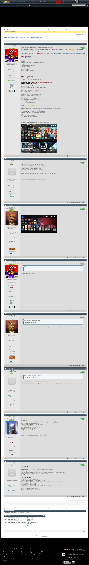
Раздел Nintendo (14, 29)
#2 (85, 158)
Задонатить (67, 2)
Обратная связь (73, 559)
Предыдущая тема (41, 503)
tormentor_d (12, 243)
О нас (66, 559)
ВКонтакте (42, 554)
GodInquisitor (12, 78)
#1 (85, 43)
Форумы (5, 556)
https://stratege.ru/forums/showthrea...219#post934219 (69, 53)
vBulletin (41, 535)
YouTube (41, 552)
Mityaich (12, 450)
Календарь (5, 554)
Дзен (40, 558)
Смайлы (29, 519)
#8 (85, 460)
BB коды (29, 517)
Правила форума (31, 525)
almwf (12, 194)
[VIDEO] (28, 522)
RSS (79, 559)
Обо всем (22, 29)
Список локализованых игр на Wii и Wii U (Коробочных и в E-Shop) (25, 37)
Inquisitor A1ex (12, 80)
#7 (85, 414)
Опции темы (81, 41)
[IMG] (28, 520)
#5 (85, 313)
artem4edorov (12, 490)
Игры (4, 552)
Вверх (84, 156)
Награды (12, 84)
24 (83, 47)
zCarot (46, 536)
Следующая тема (49, 503)
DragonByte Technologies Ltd (50, 535)
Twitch (40, 556)
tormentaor (12, 241)
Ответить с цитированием (73, 156)
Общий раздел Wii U (30, 29)
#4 (85, 259)
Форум (6, 29)
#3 (85, 205)
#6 (85, 368)
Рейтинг (14, 556)
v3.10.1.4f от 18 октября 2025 (79, 550)
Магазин (5, 558)
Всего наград (11, 88)
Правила (5, 560)
